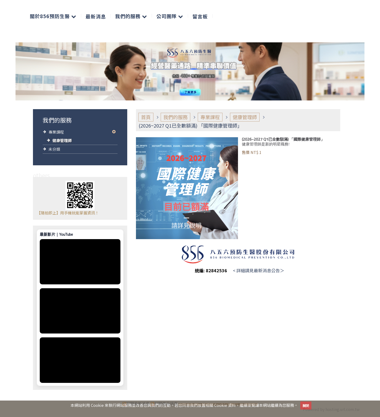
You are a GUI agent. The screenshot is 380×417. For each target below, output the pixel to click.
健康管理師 (62, 140)
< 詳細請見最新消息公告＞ (258, 270)
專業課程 (56, 132)
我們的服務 (175, 117)
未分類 (54, 149)
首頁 (146, 117)
